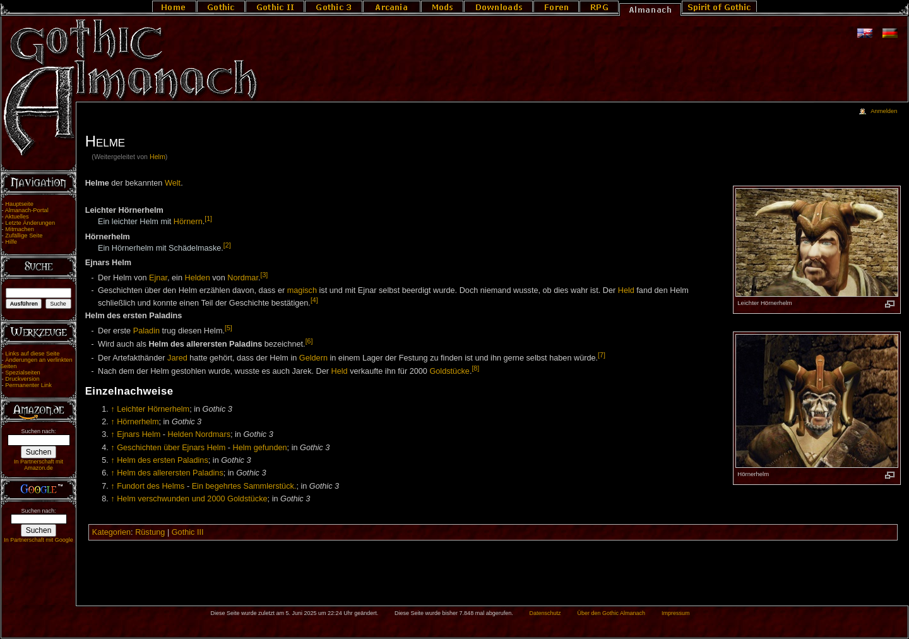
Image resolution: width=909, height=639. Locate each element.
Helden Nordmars (199, 434)
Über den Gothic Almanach (612, 613)
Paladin (146, 330)
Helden (197, 277)
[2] (227, 245)
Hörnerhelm (137, 421)
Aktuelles (17, 216)
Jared (177, 358)
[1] (208, 218)
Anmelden (883, 111)
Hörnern (188, 221)
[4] (314, 300)
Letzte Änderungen (30, 223)
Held (626, 290)
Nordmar (242, 277)
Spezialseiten (22, 372)
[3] (264, 274)
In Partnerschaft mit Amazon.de (38, 464)
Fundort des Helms (150, 486)
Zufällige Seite (23, 235)
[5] (228, 327)
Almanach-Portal (27, 210)
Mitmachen (19, 229)
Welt (173, 183)
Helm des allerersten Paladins (170, 473)
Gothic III (188, 532)
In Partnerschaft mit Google (38, 540)
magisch (302, 290)
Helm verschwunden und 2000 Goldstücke (192, 498)
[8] (475, 368)
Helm (157, 156)
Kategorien (111, 532)
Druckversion (22, 379)
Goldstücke (449, 371)
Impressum (676, 613)
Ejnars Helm (138, 434)
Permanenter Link (28, 385)
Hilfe (11, 242)
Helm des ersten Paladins (162, 460)
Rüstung (150, 532)
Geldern (313, 358)
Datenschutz (545, 613)
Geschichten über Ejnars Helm (171, 447)
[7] (601, 355)
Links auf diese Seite (32, 353)
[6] (309, 341)
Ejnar (158, 277)
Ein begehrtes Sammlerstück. (244, 486)
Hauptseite (19, 204)
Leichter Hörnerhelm (153, 409)
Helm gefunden (260, 447)
